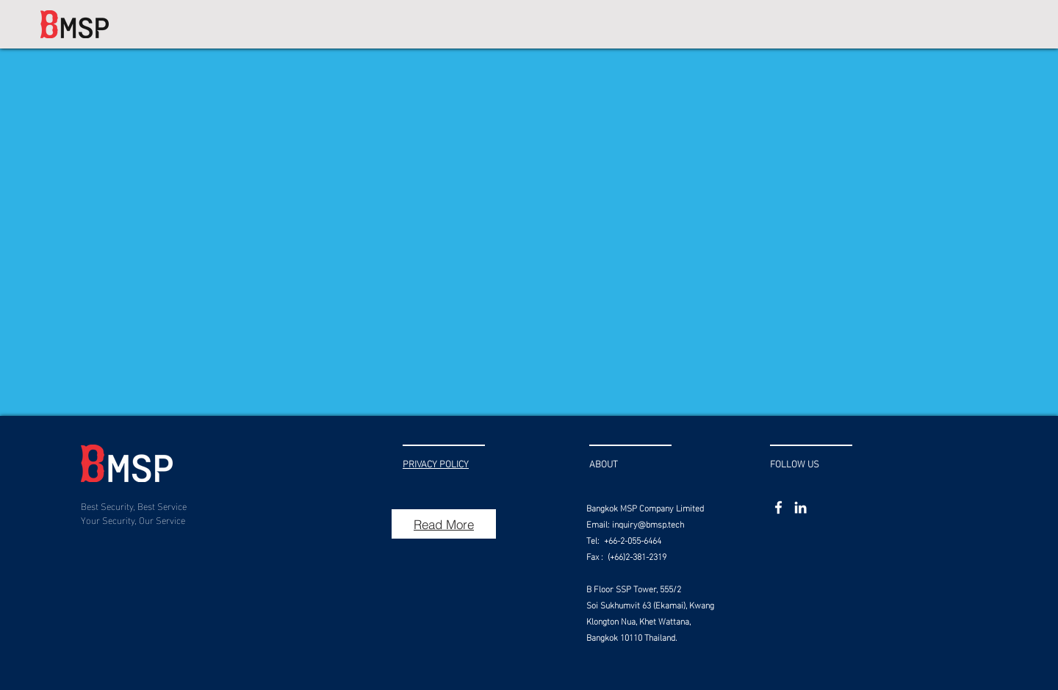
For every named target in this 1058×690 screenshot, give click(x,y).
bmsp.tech (665, 523)
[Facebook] (778, 507)
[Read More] (444, 524)
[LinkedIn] (800, 507)
